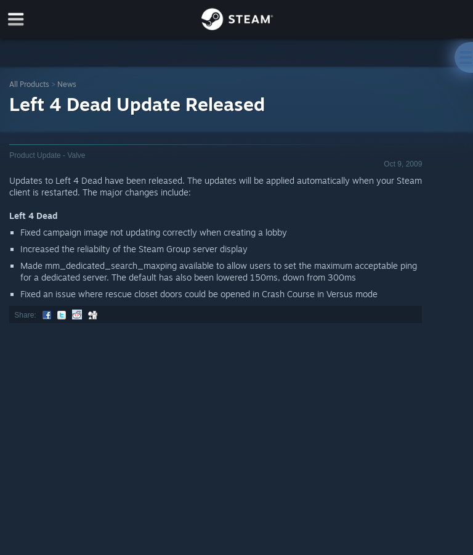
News (66, 84)
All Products (29, 84)
